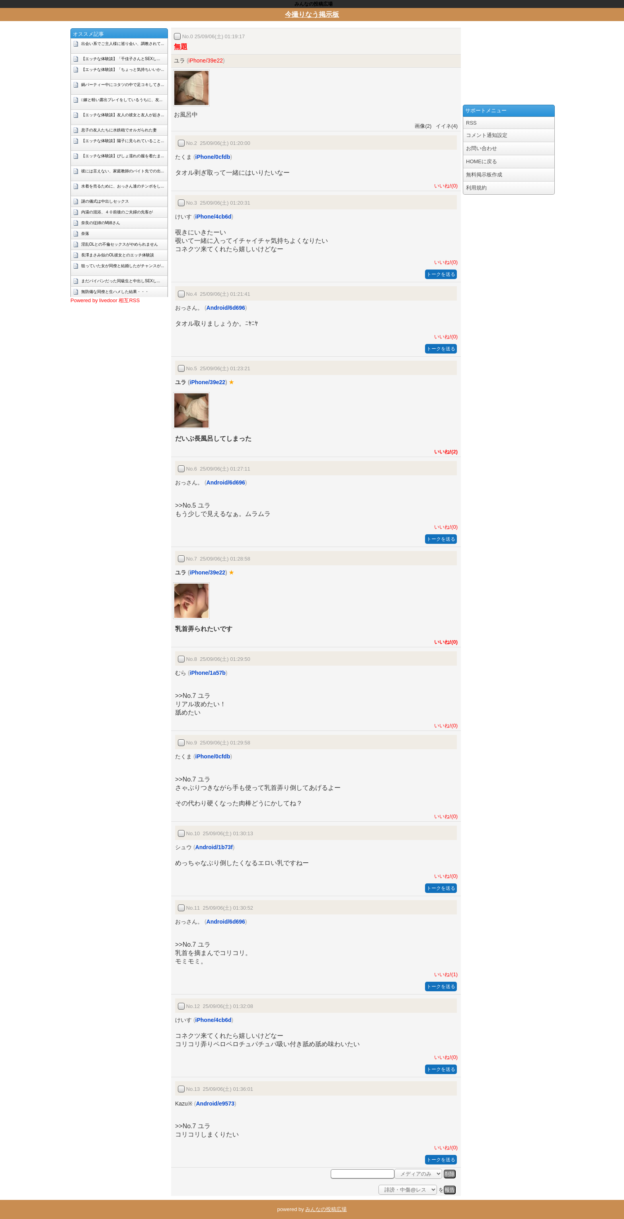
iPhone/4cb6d (213, 216)
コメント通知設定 (486, 135)
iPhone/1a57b (208, 673)
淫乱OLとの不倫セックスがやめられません (119, 244)
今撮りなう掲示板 (312, 14)
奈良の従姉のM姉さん (100, 223)
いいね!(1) (444, 974)
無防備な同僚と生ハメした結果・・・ (115, 291)
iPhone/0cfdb (212, 157)
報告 (450, 1190)
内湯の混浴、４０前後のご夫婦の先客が (117, 212)
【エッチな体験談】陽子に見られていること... (122, 141)
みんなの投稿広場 (326, 1209)
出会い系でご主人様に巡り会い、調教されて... (122, 43)
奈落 (85, 233)
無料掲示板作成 (484, 175)
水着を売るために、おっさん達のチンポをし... (122, 186)
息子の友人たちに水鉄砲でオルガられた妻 (119, 130)
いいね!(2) (444, 452)
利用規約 (476, 188)
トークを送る (441, 274)
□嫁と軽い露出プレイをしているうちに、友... (121, 100)
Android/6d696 (226, 308)
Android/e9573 (215, 1103)
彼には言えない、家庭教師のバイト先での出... (122, 171)
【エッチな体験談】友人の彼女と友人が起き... (122, 115)
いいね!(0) (444, 186)
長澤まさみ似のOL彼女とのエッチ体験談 (117, 255)
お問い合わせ (481, 148)
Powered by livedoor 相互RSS (105, 300)
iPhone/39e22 (206, 60)
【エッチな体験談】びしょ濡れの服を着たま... (122, 156)
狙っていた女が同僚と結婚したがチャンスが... (122, 266)
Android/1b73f (214, 847)
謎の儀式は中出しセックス (105, 201)
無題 (180, 47)
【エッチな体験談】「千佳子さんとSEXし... (120, 59)
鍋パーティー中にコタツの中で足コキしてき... (122, 84)
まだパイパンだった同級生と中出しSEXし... (120, 281)
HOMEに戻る (481, 161)
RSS (471, 123)
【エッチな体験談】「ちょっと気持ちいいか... (122, 69)
